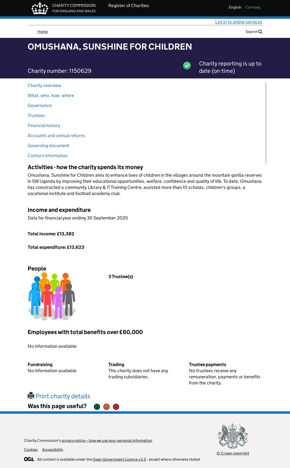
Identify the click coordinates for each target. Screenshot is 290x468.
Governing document (48, 145)
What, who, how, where (51, 95)
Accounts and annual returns (56, 135)
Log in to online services (238, 22)
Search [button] (254, 31)
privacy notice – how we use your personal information (107, 440)
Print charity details (59, 396)
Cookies (31, 449)
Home (42, 31)
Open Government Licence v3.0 (119, 459)
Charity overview (44, 85)
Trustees (36, 115)
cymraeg (252, 7)
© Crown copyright (233, 453)
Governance (40, 105)
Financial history (44, 125)
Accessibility (52, 449)
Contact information (48, 155)
